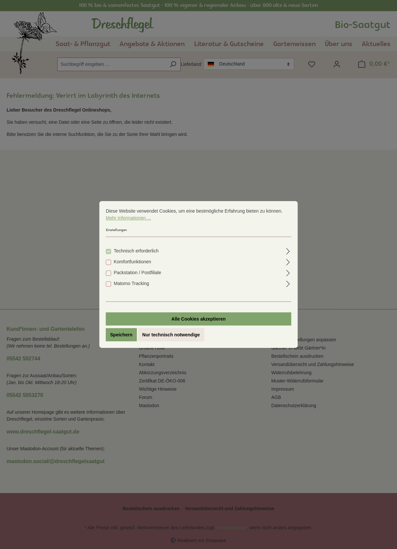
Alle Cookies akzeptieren (199, 324)
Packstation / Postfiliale (137, 278)
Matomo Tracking (131, 289)
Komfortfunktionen (132, 267)
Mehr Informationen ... (128, 223)
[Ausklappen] (288, 256)
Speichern (121, 340)
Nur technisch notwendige (171, 340)
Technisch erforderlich (136, 256)
